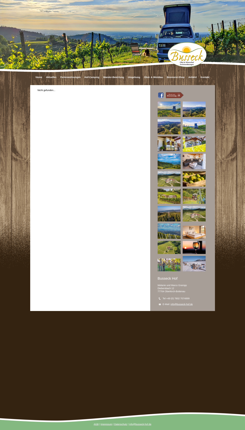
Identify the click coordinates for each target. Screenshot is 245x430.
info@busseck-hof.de (182, 304)
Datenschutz (120, 424)
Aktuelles (51, 77)
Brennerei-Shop (175, 77)
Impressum (106, 424)
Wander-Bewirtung (113, 77)
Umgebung (134, 77)
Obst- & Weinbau (153, 77)
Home (39, 77)
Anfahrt (192, 77)
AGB (96, 424)
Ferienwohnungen (70, 77)
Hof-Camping (92, 77)
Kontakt (205, 77)
